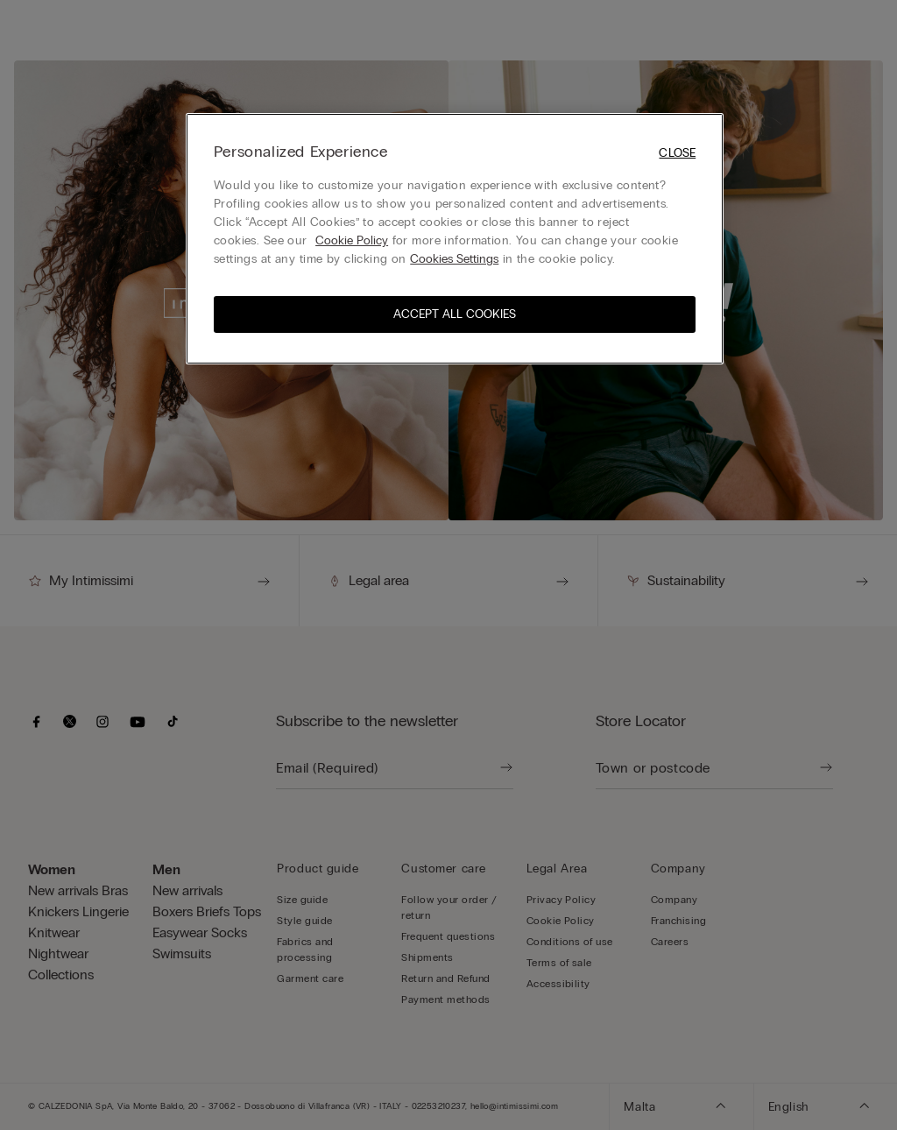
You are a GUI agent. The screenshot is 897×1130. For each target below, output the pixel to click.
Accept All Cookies (454, 314)
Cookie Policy (351, 240)
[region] (455, 238)
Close (677, 152)
